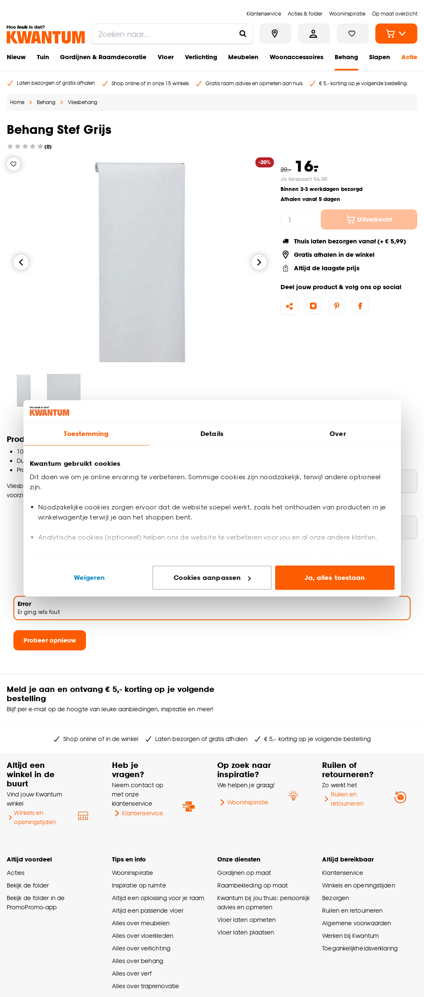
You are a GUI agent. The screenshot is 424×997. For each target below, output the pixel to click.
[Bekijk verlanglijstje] (353, 33)
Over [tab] (338, 434)
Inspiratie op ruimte (139, 885)
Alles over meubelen (141, 923)
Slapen (379, 56)
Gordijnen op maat (244, 872)
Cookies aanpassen (212, 578)
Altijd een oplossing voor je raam (158, 897)
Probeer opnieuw (49, 640)
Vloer (166, 56)
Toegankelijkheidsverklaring (360, 948)
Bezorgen (335, 897)
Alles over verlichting (141, 948)
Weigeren (89, 578)
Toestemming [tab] (86, 434)
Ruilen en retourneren (343, 799)
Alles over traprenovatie (145, 985)
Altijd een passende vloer (147, 910)
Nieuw (16, 56)
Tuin (43, 56)
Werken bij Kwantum (350, 935)
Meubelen (243, 56)
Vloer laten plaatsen (245, 932)
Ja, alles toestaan (334, 578)
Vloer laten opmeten (246, 919)
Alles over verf (131, 973)
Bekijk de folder (28, 885)
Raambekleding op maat (252, 885)
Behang (346, 56)
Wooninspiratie (242, 802)
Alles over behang (138, 960)
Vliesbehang (82, 102)
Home (17, 102)
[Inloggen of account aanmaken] (314, 33)
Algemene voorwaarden (356, 923)
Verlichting (201, 56)
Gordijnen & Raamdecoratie (103, 56)
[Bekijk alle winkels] (275, 33)
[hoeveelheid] (297, 219)
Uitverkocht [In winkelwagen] (369, 219)
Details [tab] (212, 434)
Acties (16, 872)
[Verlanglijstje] (13, 164)
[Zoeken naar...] (243, 34)
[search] (172, 33)
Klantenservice (137, 813)
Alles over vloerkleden (142, 935)
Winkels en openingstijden (31, 817)
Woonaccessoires (296, 56)
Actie (409, 56)
